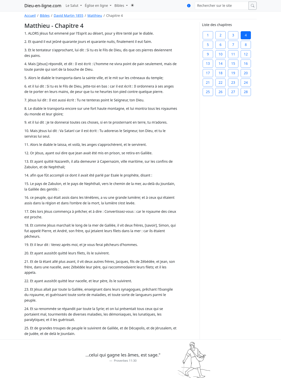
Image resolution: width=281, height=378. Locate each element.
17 (208, 73)
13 (208, 63)
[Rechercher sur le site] (222, 6)
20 (246, 73)
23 (233, 82)
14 (220, 63)
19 (233, 73)
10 (220, 54)
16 (246, 63)
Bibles (44, 15)
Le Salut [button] (72, 5)
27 (233, 91)
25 (208, 91)
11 (233, 54)
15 (233, 63)
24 (246, 82)
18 (220, 73)
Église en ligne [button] (97, 5)
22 (220, 82)
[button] (132, 5)
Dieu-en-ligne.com (42, 5)
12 (246, 54)
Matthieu (94, 15)
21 (208, 82)
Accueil (30, 15)
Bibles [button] (119, 5)
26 (220, 91)
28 (246, 91)
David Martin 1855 (68, 15)
